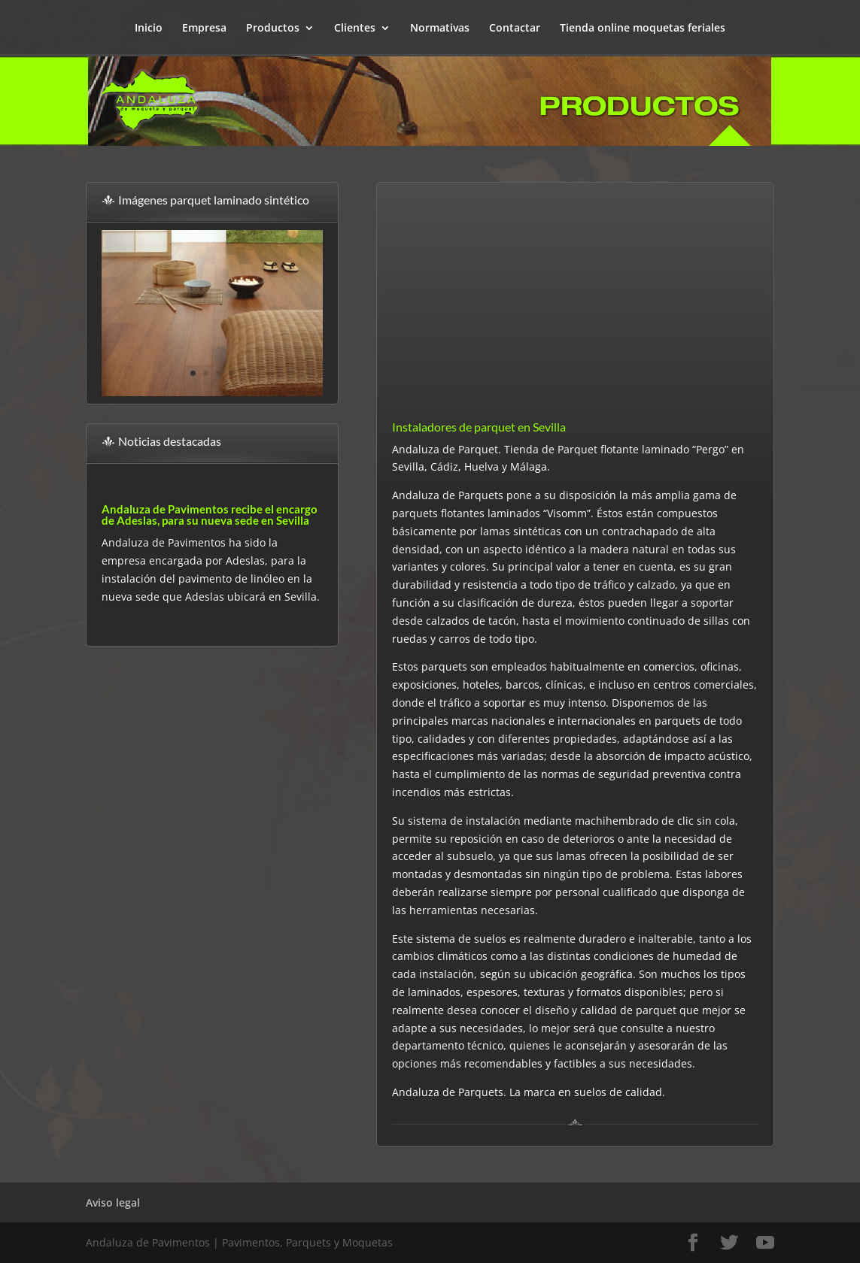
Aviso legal (113, 1202)
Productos (272, 29)
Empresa (204, 29)
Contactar (514, 29)
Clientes (354, 29)
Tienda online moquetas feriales (642, 29)
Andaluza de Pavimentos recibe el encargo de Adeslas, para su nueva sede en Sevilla (210, 514)
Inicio (149, 29)
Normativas (440, 29)
